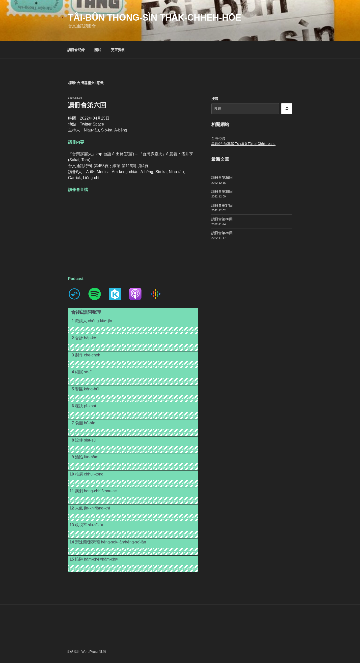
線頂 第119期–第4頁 (130, 166)
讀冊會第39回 (222, 178)
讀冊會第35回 (222, 233)
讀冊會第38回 (222, 191)
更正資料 (118, 50)
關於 (97, 50)
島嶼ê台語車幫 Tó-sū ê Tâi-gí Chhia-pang (243, 144)
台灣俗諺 (218, 138)
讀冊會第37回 (222, 205)
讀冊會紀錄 (76, 50)
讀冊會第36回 (222, 219)
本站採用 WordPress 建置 (87, 652)
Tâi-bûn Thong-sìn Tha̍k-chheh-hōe (154, 17)
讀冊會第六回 (87, 105)
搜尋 (214, 99)
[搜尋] (286, 108)
